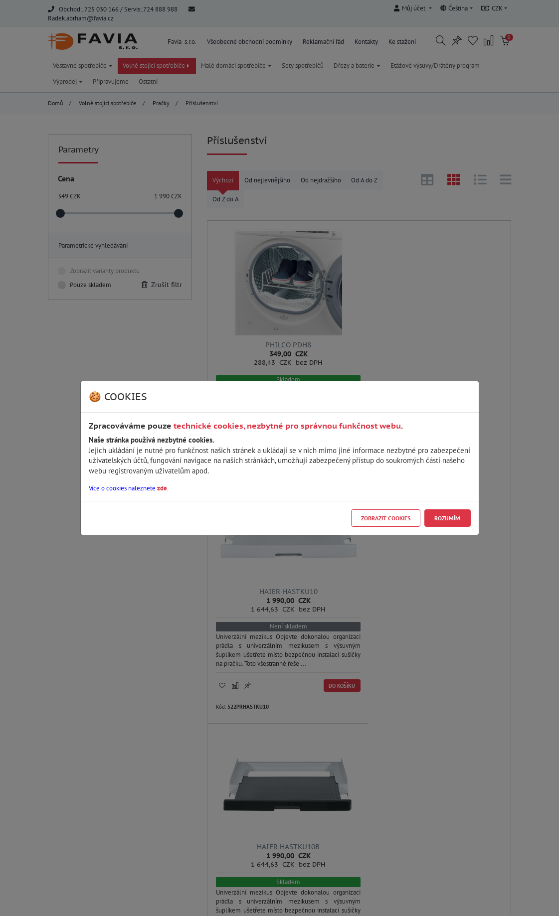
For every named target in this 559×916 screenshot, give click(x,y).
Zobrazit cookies (385, 518)
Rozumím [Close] (447, 518)
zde (162, 488)
